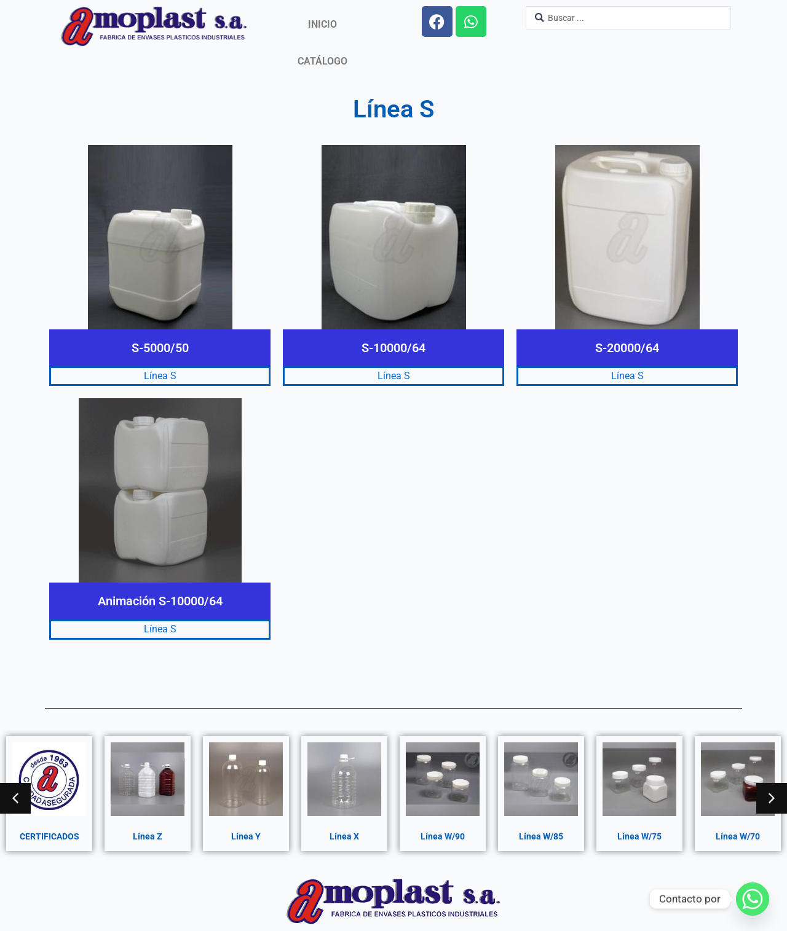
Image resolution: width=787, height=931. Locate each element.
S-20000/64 (627, 347)
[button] (15, 798)
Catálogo (322, 61)
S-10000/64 (393, 347)
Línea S (160, 376)
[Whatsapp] (752, 899)
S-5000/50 (160, 347)
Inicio (322, 24)
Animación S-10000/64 (160, 601)
